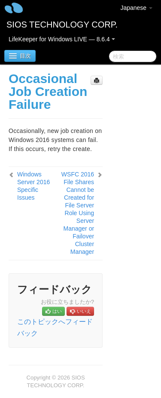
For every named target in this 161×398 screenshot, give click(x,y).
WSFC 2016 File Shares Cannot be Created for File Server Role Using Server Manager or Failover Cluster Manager (77, 213)
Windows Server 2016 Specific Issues (33, 186)
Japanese (136, 7)
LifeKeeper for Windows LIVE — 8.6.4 (62, 39)
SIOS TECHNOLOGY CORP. (62, 24)
